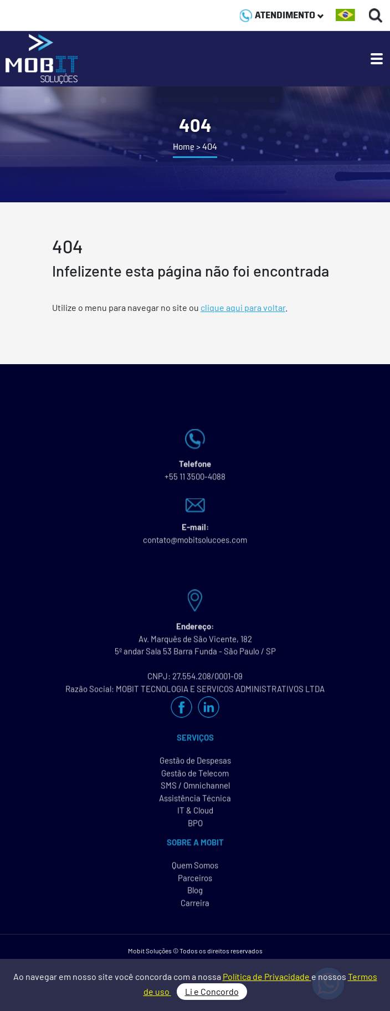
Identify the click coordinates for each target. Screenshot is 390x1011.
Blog (195, 896)
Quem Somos (195, 871)
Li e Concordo (212, 991)
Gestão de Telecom (195, 778)
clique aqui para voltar (243, 307)
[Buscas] (376, 15)
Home (183, 147)
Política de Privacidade (267, 976)
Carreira (195, 908)
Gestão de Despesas (195, 766)
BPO (195, 828)
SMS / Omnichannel (195, 791)
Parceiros (195, 883)
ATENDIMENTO (282, 15)
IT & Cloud (195, 816)
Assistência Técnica (195, 803)
